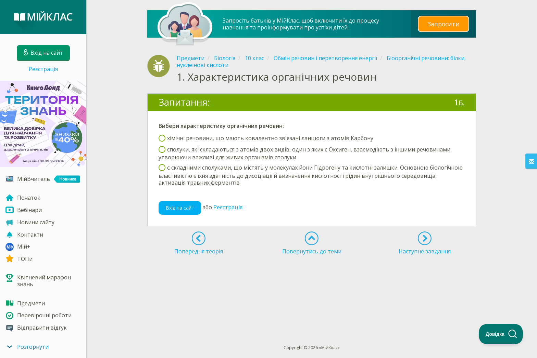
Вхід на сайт (180, 207)
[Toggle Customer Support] (501, 334)
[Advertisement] (312, 279)
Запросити (443, 24)
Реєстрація (43, 69)
